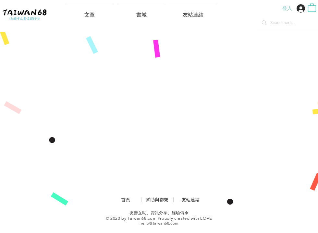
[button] (193, 12)
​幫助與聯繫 (157, 200)
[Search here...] (287, 23)
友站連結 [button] (190, 200)
